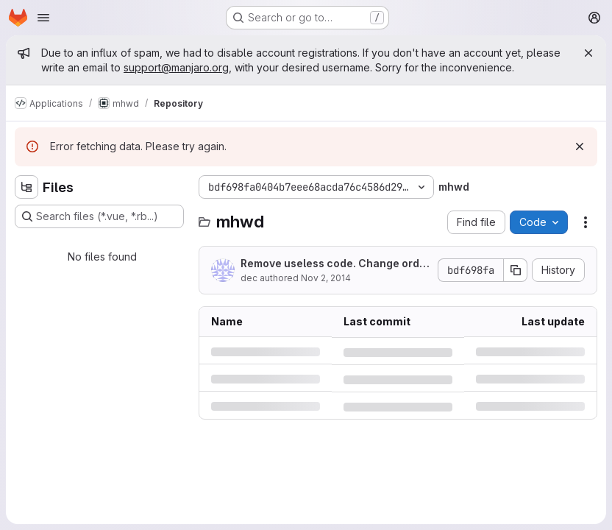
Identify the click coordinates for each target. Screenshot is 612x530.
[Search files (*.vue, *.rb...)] (99, 216)
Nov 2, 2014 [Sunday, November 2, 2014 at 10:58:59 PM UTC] (326, 277)
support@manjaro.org (176, 67)
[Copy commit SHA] (515, 270)
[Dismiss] (579, 146)
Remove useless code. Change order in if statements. (335, 264)
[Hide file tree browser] (26, 187)
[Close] (588, 53)
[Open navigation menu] (43, 17)
